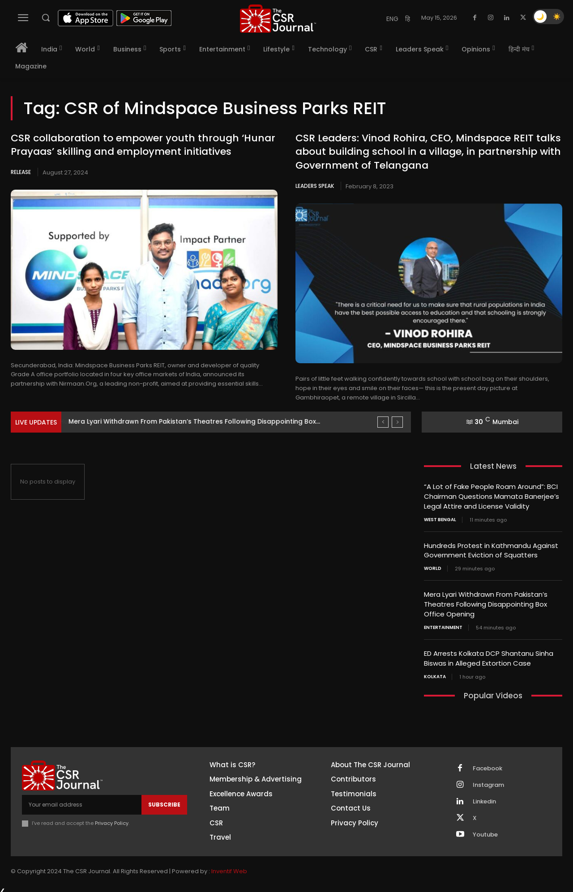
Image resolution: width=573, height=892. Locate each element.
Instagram (488, 781)
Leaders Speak (314, 186)
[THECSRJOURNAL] (278, 18)
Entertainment (443, 624)
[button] (45, 17)
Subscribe (164, 800)
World (432, 567)
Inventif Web (229, 867)
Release (21, 172)
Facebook (487, 764)
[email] (81, 801)
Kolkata (435, 673)
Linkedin (484, 797)
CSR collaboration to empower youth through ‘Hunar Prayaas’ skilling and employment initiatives (143, 145)
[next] (397, 422)
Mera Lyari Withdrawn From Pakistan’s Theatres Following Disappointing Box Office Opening (485, 602)
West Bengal (440, 518)
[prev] (383, 422)
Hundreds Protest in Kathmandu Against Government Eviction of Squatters (190, 421)
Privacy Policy (111, 819)
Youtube (485, 830)
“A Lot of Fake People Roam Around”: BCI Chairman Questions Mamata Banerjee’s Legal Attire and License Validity (491, 496)
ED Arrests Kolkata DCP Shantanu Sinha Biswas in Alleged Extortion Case (488, 655)
